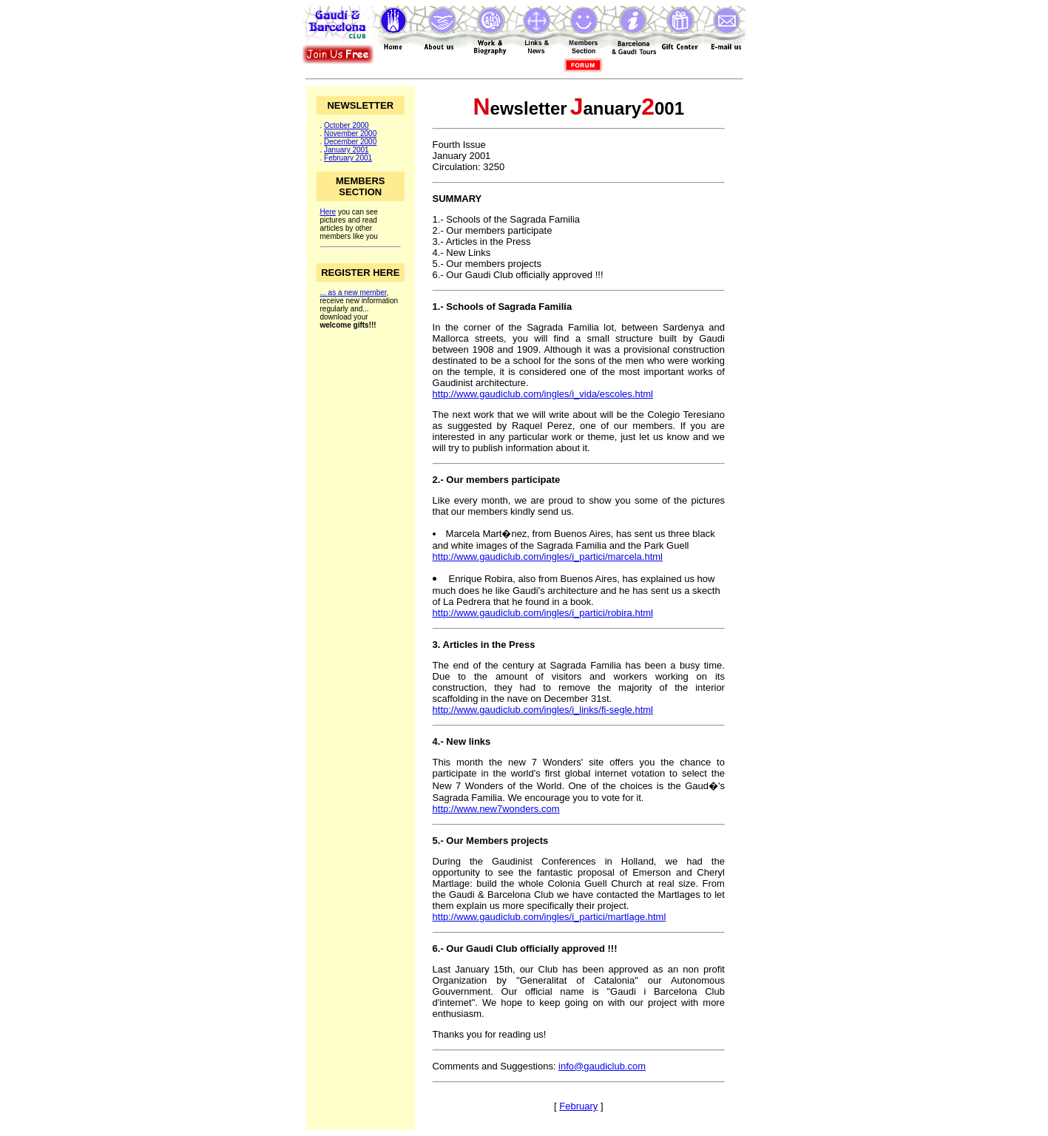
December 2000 (350, 142)
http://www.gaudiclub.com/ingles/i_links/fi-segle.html (543, 709)
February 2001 (348, 158)
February (578, 1106)
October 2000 (346, 125)
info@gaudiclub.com (602, 1066)
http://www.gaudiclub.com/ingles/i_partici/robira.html (543, 612)
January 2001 (346, 150)
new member (365, 292)
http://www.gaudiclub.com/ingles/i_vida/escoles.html (543, 393)
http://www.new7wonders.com (496, 808)
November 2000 (350, 133)
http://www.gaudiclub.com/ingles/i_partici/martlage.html (549, 916)
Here (328, 212)
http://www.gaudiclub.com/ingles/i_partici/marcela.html (548, 556)
